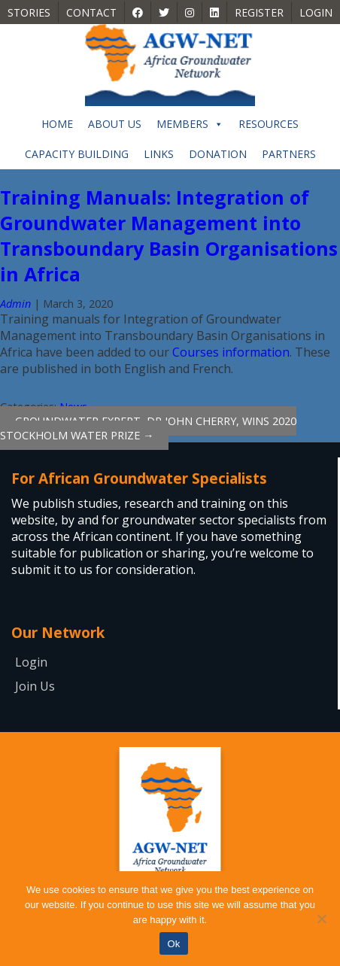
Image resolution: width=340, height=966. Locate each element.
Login (315, 12)
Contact (91, 12)
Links (159, 154)
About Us (114, 124)
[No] (321, 918)
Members (189, 124)
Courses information (231, 352)
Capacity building (77, 154)
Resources (268, 124)
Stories (29, 12)
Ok (173, 943)
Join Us (35, 686)
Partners (289, 154)
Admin (15, 303)
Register (259, 12)
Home (57, 124)
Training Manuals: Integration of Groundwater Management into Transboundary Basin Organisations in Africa (169, 235)
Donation (218, 154)
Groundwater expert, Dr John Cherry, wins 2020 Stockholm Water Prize (148, 428)
